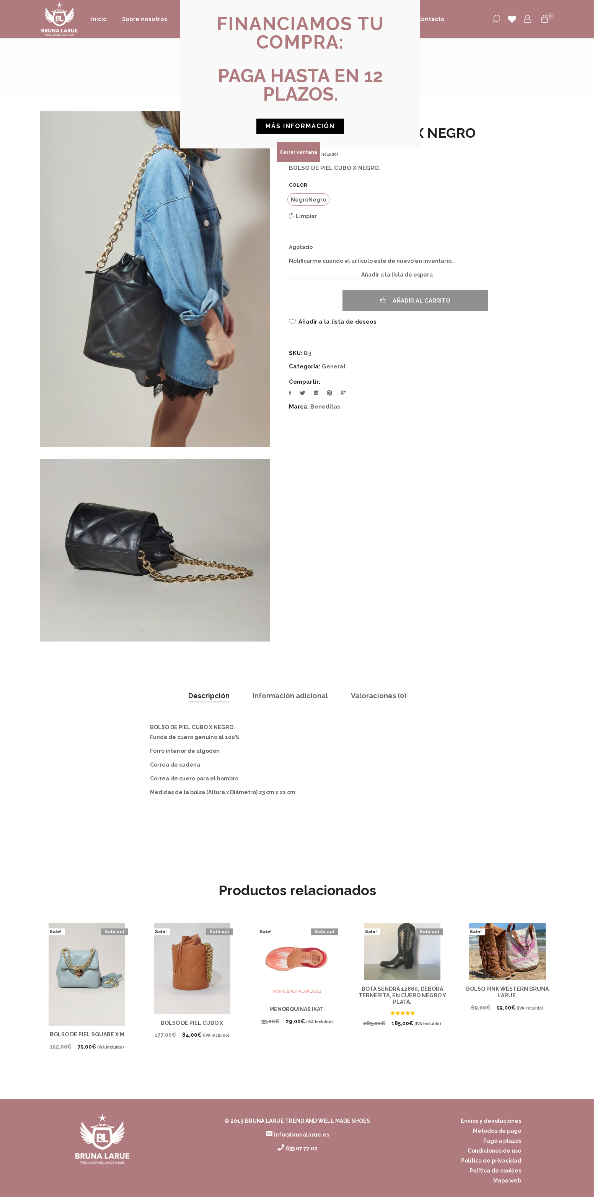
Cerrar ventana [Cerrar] (298, 152)
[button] (300, 33)
